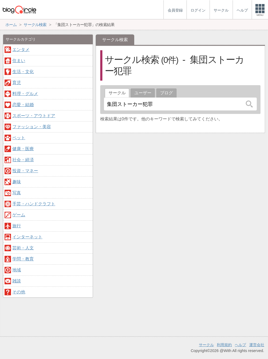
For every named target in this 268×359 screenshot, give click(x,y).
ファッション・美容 (31, 126)
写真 (16, 193)
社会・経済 (23, 159)
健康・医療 (23, 148)
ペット (18, 137)
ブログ (166, 93)
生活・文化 (23, 71)
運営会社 (256, 345)
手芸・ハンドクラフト (33, 204)
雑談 (16, 281)
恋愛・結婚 (23, 104)
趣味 (16, 182)
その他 (18, 292)
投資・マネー (25, 170)
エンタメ (20, 49)
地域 (16, 270)
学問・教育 (23, 259)
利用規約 (224, 345)
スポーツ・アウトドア (33, 115)
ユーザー (142, 93)
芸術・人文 (23, 248)
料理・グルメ (25, 93)
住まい (18, 60)
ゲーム (18, 215)
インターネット (27, 237)
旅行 (16, 226)
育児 (16, 82)
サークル (206, 345)
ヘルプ (240, 345)
